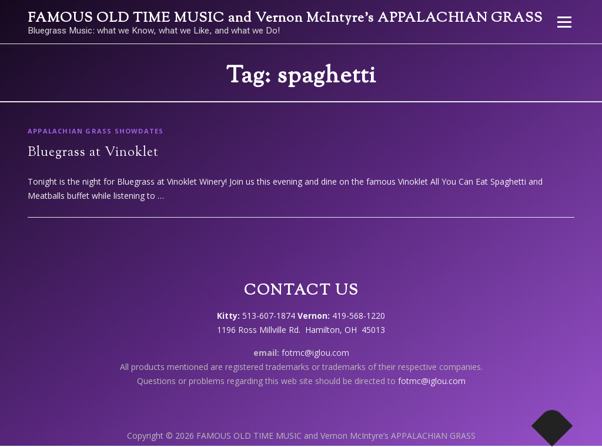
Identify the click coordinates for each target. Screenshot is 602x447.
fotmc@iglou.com (315, 352)
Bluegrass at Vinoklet (93, 153)
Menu (564, 22)
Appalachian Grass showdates (95, 130)
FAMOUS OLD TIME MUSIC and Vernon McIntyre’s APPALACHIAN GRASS (285, 18)
